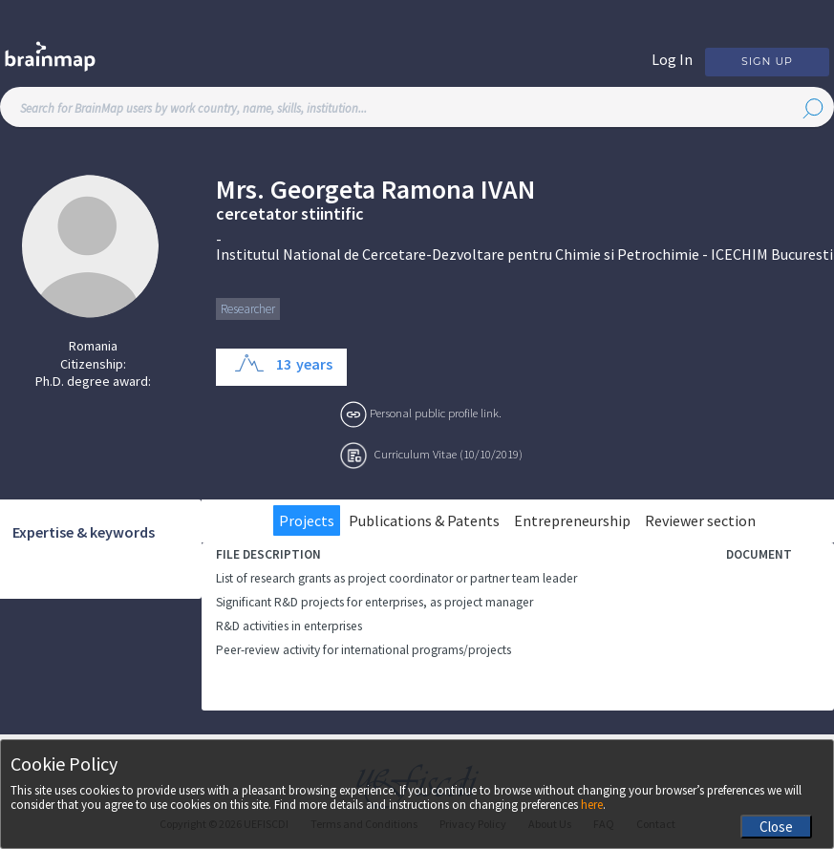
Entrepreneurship (572, 520)
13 (283, 363)
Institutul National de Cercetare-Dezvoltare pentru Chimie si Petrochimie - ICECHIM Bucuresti (524, 254)
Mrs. (240, 189)
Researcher (248, 309)
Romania (93, 345)
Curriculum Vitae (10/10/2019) (448, 453)
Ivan (508, 189)
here (592, 804)
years (314, 363)
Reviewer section (700, 520)
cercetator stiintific (290, 213)
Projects (306, 520)
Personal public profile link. (436, 412)
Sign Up (767, 61)
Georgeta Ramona (372, 189)
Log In (672, 59)
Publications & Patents (424, 520)
